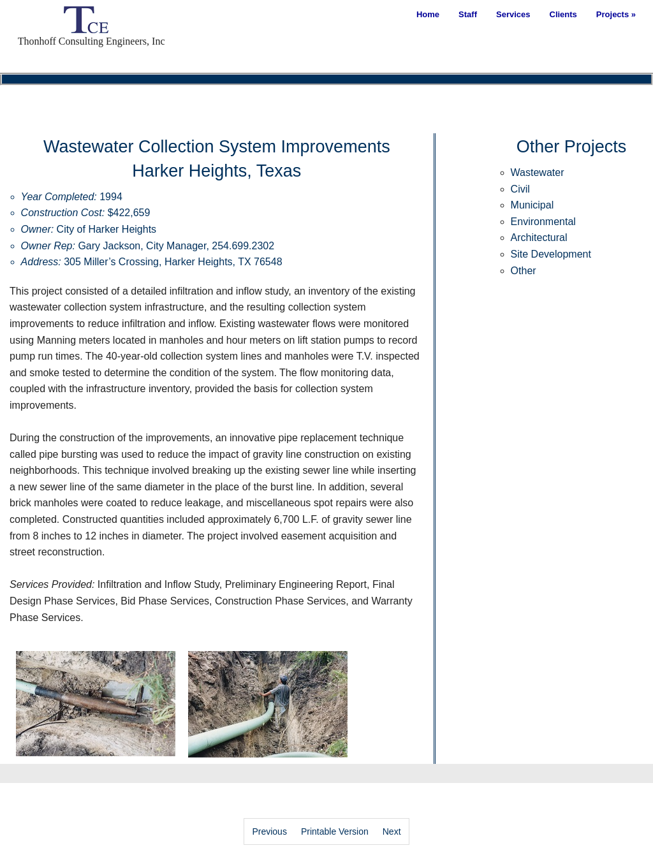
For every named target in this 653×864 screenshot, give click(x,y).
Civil (520, 189)
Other (523, 270)
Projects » (616, 14)
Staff (468, 14)
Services (513, 14)
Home (427, 14)
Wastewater (537, 172)
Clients (563, 14)
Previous (269, 831)
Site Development (551, 254)
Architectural (539, 237)
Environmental (543, 221)
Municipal (532, 205)
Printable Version (335, 831)
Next (392, 831)
